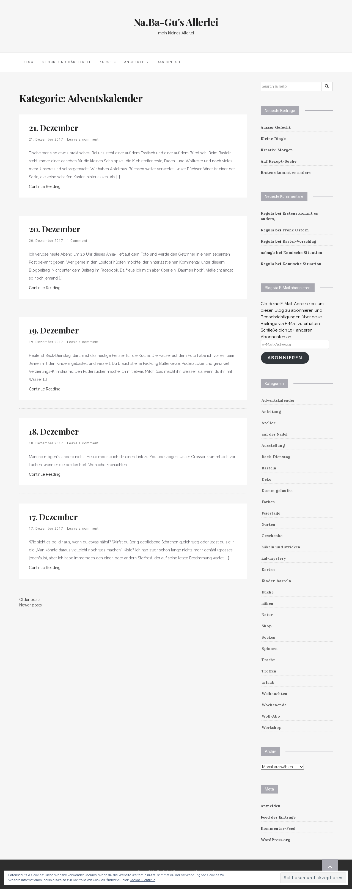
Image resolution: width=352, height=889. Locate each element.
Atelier (268, 422)
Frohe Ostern (295, 230)
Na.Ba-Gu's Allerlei (176, 21)
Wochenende (274, 704)
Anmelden (270, 805)
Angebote (136, 62)
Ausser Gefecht (276, 127)
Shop (267, 625)
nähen (267, 603)
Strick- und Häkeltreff (66, 62)
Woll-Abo (271, 716)
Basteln (269, 468)
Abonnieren (285, 357)
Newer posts (30, 605)
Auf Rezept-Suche (278, 161)
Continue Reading (45, 186)
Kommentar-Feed (278, 828)
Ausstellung (273, 445)
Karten (268, 569)
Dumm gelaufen (277, 490)
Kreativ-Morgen (277, 149)
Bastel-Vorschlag (299, 241)
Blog (28, 62)
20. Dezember (54, 228)
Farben (268, 501)
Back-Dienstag (276, 456)
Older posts (29, 599)
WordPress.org (275, 839)
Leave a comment (83, 139)
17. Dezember (53, 516)
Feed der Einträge (278, 817)
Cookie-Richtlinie (142, 880)
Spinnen (270, 648)
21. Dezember (53, 127)
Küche (268, 592)
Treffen (269, 671)
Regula (267, 213)
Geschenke (272, 535)
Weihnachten (274, 693)
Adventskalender (278, 400)
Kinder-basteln (276, 580)
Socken (269, 637)
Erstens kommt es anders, (286, 172)
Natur (267, 614)
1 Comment (77, 241)
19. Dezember (54, 330)
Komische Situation (302, 252)
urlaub (268, 682)
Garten (268, 524)
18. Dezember (54, 431)
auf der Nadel (275, 434)
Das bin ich (168, 62)
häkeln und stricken (281, 547)
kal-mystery (274, 558)
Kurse (108, 62)
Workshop (272, 727)
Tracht (268, 659)
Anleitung (271, 411)
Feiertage (271, 513)
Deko (266, 479)
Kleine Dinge (273, 138)
